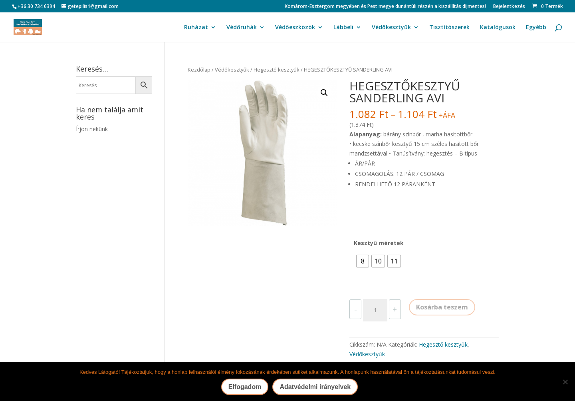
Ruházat (196, 27)
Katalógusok (498, 27)
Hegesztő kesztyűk (276, 69)
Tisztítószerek (449, 27)
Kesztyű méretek (379, 243)
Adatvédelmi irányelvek (315, 386)
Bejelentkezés (509, 7)
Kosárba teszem (442, 307)
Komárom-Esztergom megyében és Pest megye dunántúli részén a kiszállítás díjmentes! (385, 7)
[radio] (363, 261)
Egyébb (536, 27)
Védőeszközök (295, 27)
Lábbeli (343, 27)
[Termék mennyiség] (375, 310)
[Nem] (565, 382)
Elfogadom (245, 386)
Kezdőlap (199, 69)
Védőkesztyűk (391, 27)
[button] (324, 93)
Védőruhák (241, 27)
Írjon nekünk (92, 129)
